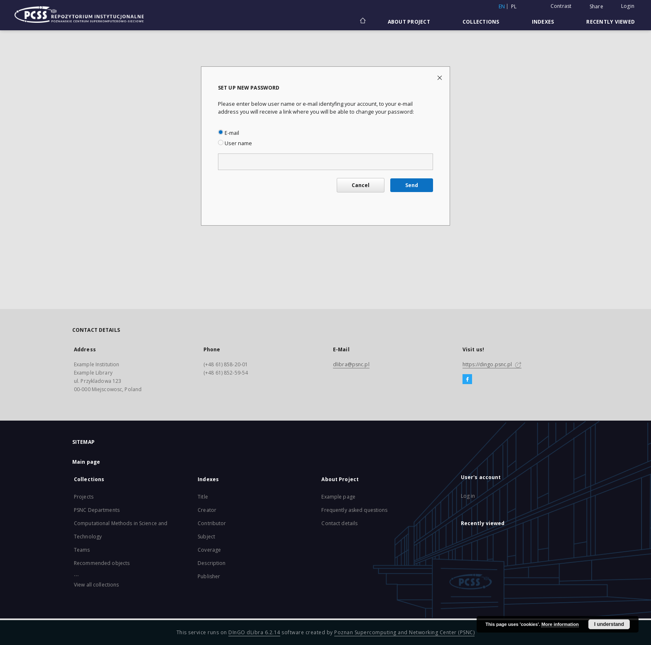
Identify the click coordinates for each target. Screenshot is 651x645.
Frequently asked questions (354, 510)
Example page (338, 496)
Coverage (209, 549)
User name (235, 143)
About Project (409, 21)
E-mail (228, 132)
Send (411, 185)
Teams (82, 549)
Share (596, 6)
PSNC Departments (97, 510)
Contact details (339, 523)
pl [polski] (514, 6)
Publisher (209, 576)
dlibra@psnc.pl (351, 364)
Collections (481, 21)
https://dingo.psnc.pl (492, 364)
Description (211, 563)
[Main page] (362, 21)
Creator (207, 510)
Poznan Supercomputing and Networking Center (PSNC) (404, 632)
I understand (609, 624)
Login (627, 6)
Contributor (212, 523)
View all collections (96, 584)
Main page (86, 461)
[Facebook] (467, 379)
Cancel (361, 185)
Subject (206, 536)
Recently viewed (610, 21)
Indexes (543, 21)
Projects (83, 496)
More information (560, 624)
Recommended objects (102, 563)
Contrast (561, 6)
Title (203, 496)
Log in (468, 495)
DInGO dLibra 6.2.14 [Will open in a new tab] (254, 632)
